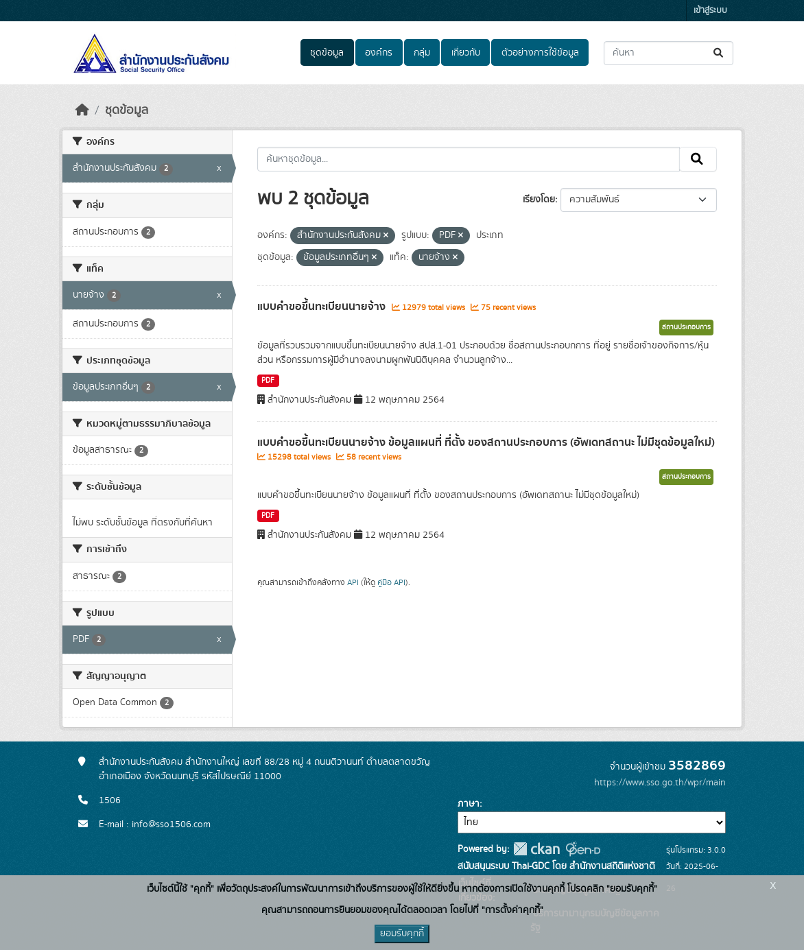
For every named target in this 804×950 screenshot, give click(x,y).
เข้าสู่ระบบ (710, 10)
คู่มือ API (391, 582)
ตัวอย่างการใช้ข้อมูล (540, 53)
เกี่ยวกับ (465, 53)
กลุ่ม (422, 53)
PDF (267, 380)
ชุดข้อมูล (327, 53)
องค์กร (378, 53)
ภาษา (469, 804)
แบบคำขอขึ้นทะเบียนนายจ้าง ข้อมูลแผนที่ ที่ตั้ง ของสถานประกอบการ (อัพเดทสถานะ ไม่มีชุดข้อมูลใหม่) (486, 442)
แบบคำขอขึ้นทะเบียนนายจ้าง (322, 307)
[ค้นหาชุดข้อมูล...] (668, 53)
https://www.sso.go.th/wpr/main (660, 782)
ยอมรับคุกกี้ (402, 933)
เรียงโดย (539, 199)
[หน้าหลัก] (82, 110)
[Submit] (719, 53)
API (353, 582)
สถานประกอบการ (686, 327)
